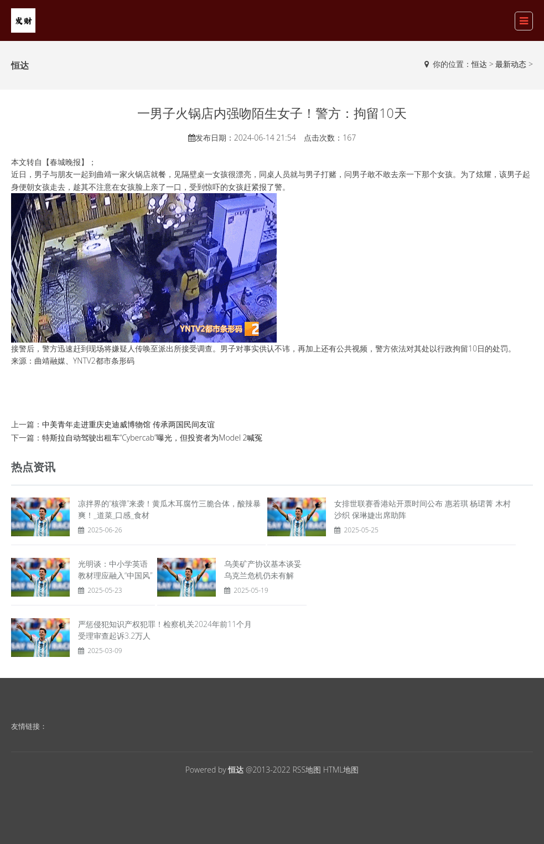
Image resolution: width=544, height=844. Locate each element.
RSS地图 (306, 769)
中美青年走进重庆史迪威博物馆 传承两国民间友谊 (128, 424)
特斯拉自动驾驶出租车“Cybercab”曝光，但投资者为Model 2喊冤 (152, 437)
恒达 (479, 64)
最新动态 (510, 64)
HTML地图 (341, 769)
